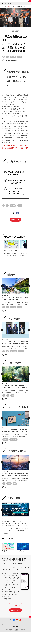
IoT (7, 56)
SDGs (12, 395)
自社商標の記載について (17, 629)
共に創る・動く (10, 6)
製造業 (14, 483)
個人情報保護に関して (11, 629)
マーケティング (13, 439)
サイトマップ (2, 622)
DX (7, 351)
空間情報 (19, 56)
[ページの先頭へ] (30, 617)
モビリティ (21, 351)
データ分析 (13, 56)
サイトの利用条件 (6, 629)
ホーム (3, 6)
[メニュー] (30, 1)
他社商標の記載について (23, 629)
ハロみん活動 (13, 351)
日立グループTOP (15, 626)
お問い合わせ (2, 624)
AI (3, 56)
